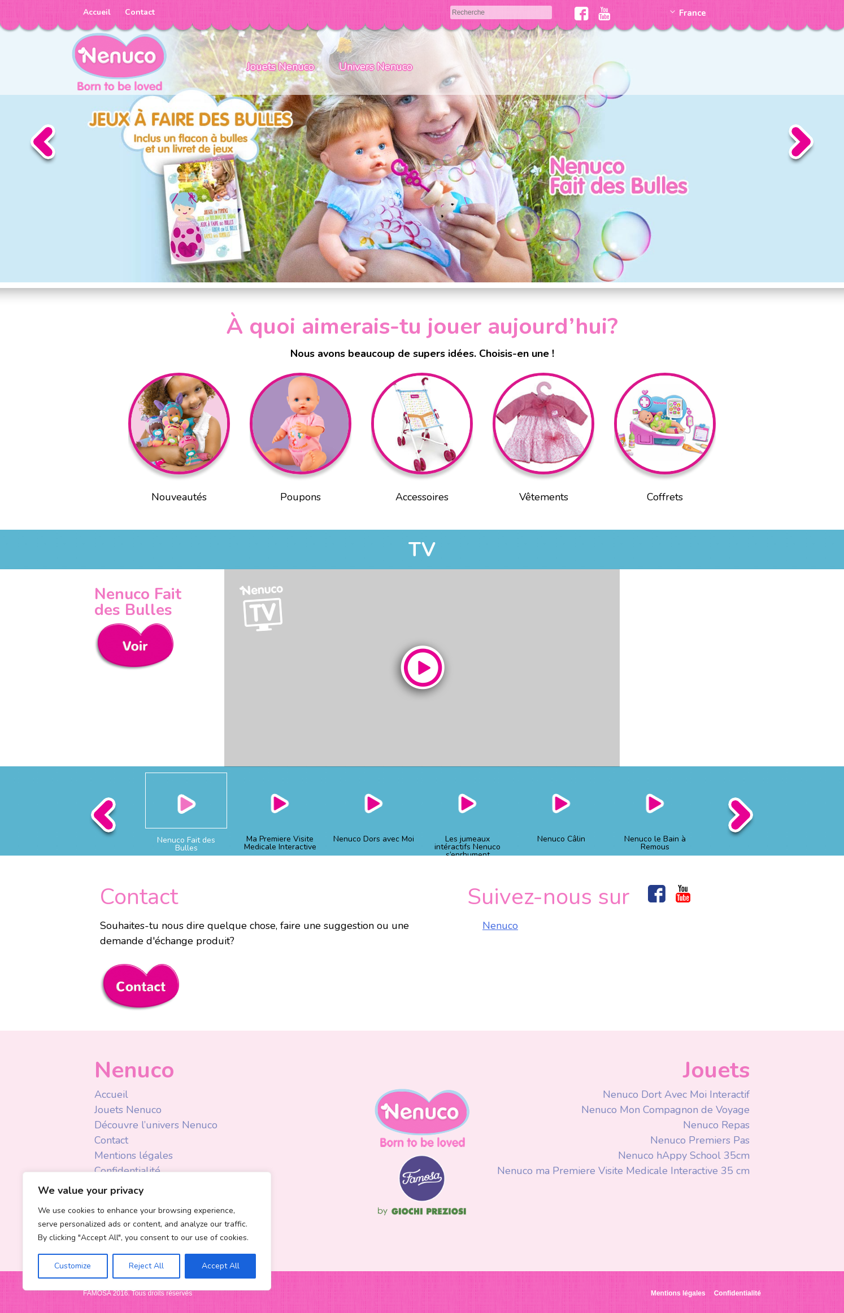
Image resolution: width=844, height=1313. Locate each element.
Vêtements (543, 440)
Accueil (97, 12)
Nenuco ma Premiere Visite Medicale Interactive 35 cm (623, 1170)
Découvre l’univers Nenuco (155, 1125)
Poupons (300, 440)
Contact (140, 12)
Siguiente (801, 144)
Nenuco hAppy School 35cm (684, 1155)
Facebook (582, 13)
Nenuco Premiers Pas (700, 1140)
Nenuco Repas (716, 1125)
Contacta (139, 987)
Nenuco (500, 925)
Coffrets (665, 440)
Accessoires (422, 440)
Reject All (146, 1265)
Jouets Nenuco (280, 66)
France (692, 13)
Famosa (422, 1199)
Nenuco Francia (119, 60)
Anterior (43, 144)
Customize (72, 1265)
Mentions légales (133, 1155)
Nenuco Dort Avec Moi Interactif (676, 1094)
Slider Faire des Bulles (422, 141)
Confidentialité (127, 1170)
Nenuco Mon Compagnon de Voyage (665, 1109)
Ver (133, 646)
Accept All (221, 1265)
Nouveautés (179, 440)
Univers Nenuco (375, 66)
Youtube (604, 13)
